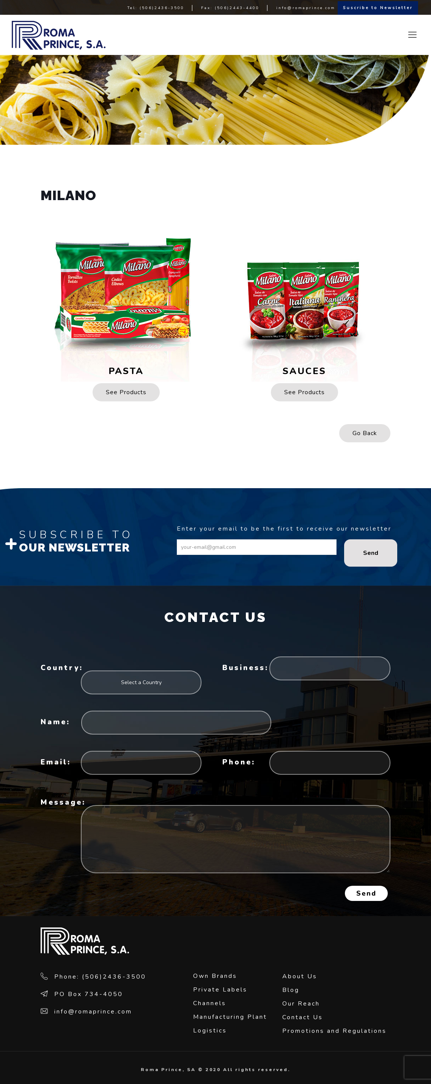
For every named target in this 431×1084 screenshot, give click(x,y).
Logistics (210, 1030)
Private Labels (220, 989)
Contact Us (302, 1017)
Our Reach (301, 1003)
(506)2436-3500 (162, 8)
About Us (299, 976)
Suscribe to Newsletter (378, 8)
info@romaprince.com (305, 8)
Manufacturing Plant (230, 1017)
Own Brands (215, 976)
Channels (209, 1003)
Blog (290, 990)
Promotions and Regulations (334, 1031)
